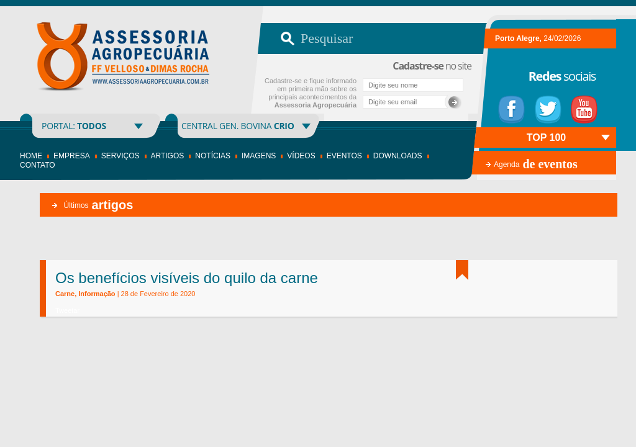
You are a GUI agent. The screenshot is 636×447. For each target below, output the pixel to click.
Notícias (212, 155)
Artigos (167, 155)
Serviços (120, 155)
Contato (37, 165)
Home (31, 155)
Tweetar (67, 310)
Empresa (71, 155)
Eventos (344, 155)
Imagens (259, 155)
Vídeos (301, 155)
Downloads (397, 155)
